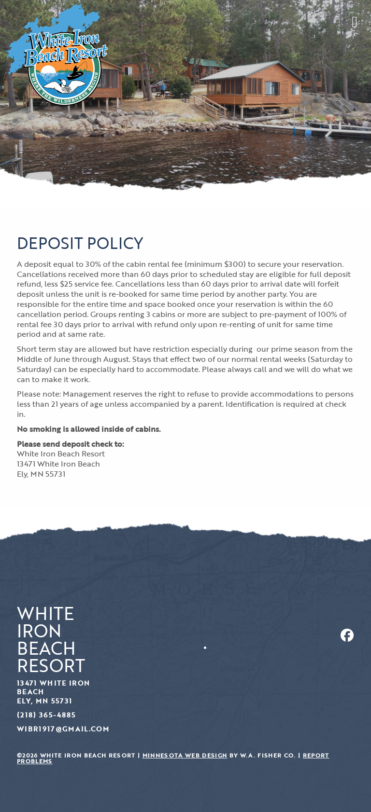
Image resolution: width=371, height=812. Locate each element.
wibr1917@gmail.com (63, 729)
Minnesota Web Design (185, 755)
